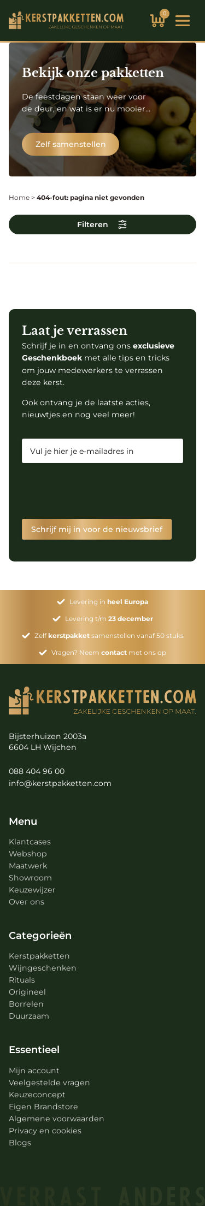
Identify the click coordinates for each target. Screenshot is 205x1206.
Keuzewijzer (32, 890)
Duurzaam (29, 1016)
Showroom (30, 878)
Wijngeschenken (43, 968)
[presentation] (105, 491)
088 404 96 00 (37, 771)
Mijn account (34, 1070)
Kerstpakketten (39, 956)
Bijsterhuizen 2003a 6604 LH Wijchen (47, 741)
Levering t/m (109, 618)
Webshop (28, 854)
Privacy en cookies (45, 1131)
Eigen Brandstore (43, 1107)
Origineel (27, 992)
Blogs (20, 1143)
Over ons (26, 902)
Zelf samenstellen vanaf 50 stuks (109, 635)
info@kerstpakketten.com (60, 783)
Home (19, 197)
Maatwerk (28, 866)
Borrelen (26, 1004)
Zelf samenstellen (71, 144)
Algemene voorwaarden (56, 1119)
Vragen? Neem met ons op (108, 652)
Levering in (108, 602)
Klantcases (30, 842)
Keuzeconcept (37, 1094)
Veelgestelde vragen (49, 1082)
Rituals (22, 980)
